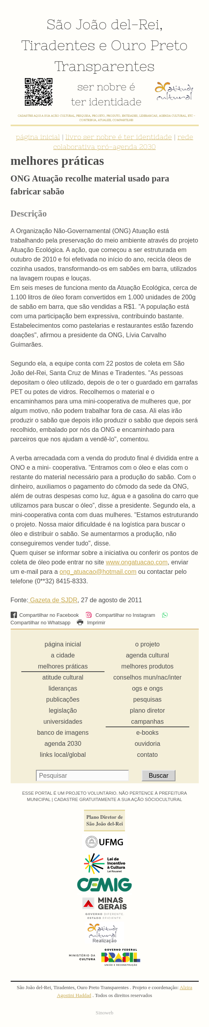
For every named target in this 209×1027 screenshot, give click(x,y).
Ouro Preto (149, 45)
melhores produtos (147, 666)
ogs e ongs (147, 688)
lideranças (63, 688)
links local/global (63, 754)
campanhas (147, 721)
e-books (147, 732)
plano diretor (147, 710)
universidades (62, 721)
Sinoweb (105, 1013)
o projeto (147, 644)
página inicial (38, 137)
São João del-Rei (103, 24)
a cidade (63, 655)
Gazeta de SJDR (53, 600)
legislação (63, 710)
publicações (63, 699)
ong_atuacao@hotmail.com (98, 571)
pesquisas (147, 699)
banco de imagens (63, 732)
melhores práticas (63, 666)
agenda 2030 (63, 743)
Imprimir (91, 623)
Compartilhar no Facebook (45, 615)
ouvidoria (147, 743)
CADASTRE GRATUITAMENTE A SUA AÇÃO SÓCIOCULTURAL (118, 799)
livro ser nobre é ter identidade (118, 137)
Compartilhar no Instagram (120, 615)
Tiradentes (58, 45)
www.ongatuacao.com (137, 562)
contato (147, 754)
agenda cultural (147, 655)
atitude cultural (62, 677)
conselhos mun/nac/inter (147, 677)
